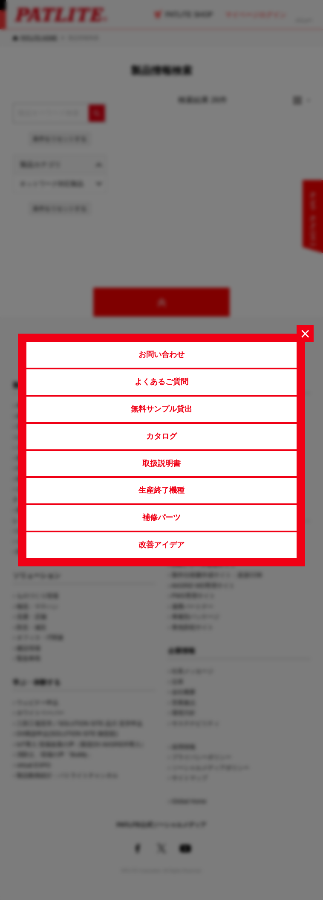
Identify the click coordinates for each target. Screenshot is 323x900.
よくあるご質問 (161, 381)
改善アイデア (161, 544)
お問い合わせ (161, 354)
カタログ (161, 436)
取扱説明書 (161, 463)
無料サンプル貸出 (161, 409)
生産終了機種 (161, 490)
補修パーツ (161, 517)
